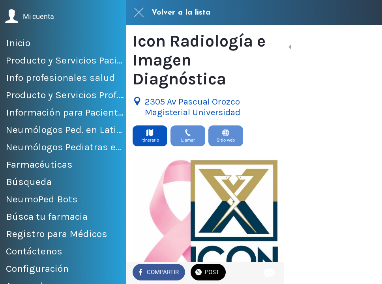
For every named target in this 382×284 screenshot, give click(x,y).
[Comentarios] (366, 272)
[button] (29, 16)
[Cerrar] (139, 12)
